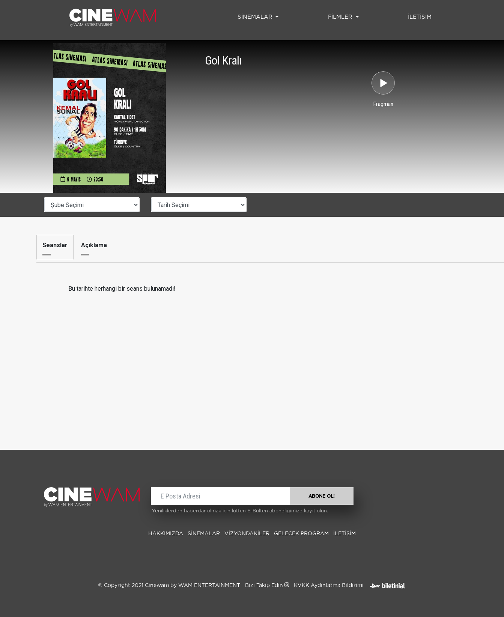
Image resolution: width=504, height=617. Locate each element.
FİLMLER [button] (341, 17)
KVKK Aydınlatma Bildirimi (329, 585)
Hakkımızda (165, 533)
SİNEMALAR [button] (256, 17)
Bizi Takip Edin (267, 585)
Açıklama (94, 245)
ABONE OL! (321, 496)
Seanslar (55, 245)
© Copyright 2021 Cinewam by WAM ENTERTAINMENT (169, 585)
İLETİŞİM (421, 16)
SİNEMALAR (204, 533)
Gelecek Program (301, 533)
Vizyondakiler (246, 533)
